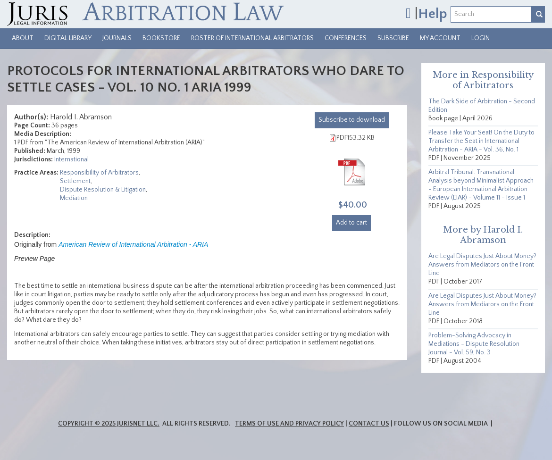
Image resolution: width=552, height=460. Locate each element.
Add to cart (351, 222)
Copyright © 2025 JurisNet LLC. (108, 423)
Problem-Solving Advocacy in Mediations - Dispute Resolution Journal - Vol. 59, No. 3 (473, 344)
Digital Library (68, 38)
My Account (440, 38)
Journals (117, 38)
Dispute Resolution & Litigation (103, 189)
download (351, 120)
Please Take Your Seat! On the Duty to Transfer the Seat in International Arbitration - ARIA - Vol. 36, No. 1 (481, 141)
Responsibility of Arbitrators (99, 172)
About (22, 38)
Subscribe (393, 38)
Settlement (75, 181)
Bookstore (161, 38)
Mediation (74, 198)
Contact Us (369, 423)
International (71, 159)
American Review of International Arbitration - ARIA (133, 244)
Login (480, 38)
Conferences (346, 38)
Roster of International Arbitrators (252, 38)
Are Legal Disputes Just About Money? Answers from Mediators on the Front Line (482, 264)
